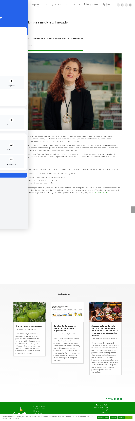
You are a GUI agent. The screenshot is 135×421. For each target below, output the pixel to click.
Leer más (121, 417)
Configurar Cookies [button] (103, 417)
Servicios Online (106, 5)
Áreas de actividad (35, 5)
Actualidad (68, 5)
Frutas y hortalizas (29, 329)
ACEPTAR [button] (128, 417)
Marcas (48, 5)
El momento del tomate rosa (29, 326)
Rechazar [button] (113, 417)
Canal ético (104, 412)
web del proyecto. (101, 193)
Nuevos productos (111, 338)
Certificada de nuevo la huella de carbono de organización (64, 328)
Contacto (77, 5)
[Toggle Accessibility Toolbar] (5, 206)
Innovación (28, 45)
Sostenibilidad (73, 334)
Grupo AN (22, 5)
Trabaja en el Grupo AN (91, 5)
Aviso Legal (104, 410)
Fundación (59, 5)
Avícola (102, 338)
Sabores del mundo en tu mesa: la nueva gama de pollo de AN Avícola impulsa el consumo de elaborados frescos (104, 330)
